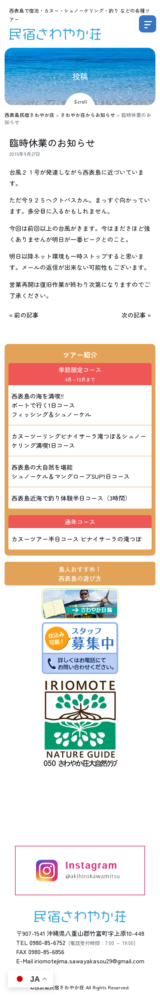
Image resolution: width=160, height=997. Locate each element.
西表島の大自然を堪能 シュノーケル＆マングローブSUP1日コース (70, 471)
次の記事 (133, 314)
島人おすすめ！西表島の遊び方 (80, 573)
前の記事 (26, 314)
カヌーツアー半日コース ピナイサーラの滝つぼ (76, 538)
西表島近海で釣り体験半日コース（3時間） (71, 498)
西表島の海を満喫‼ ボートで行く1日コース (51, 405)
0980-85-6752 (47, 942)
